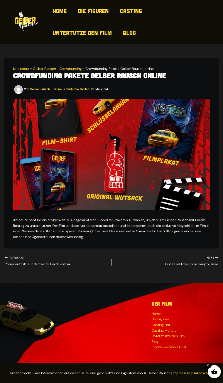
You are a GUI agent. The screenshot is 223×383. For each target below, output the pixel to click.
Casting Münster (165, 330)
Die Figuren (93, 10)
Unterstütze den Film (168, 336)
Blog (129, 32)
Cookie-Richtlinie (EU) (169, 347)
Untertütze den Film (82, 32)
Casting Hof (161, 325)
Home (60, 10)
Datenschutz (203, 373)
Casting (131, 10)
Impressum (181, 373)
